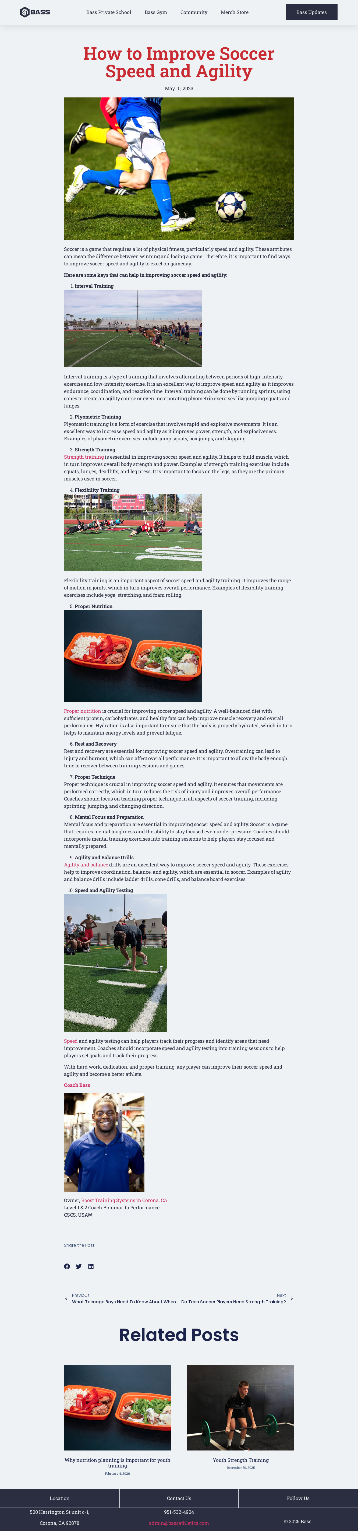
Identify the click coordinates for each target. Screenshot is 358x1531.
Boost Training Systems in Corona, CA (124, 1200)
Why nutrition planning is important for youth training (118, 1463)
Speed (71, 1041)
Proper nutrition (82, 711)
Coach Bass (77, 1085)
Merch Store (235, 12)
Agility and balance (86, 864)
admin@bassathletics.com (179, 1523)
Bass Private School (108, 12)
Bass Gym (156, 12)
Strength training (84, 457)
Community (193, 12)
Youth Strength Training (241, 1460)
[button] (67, 1266)
